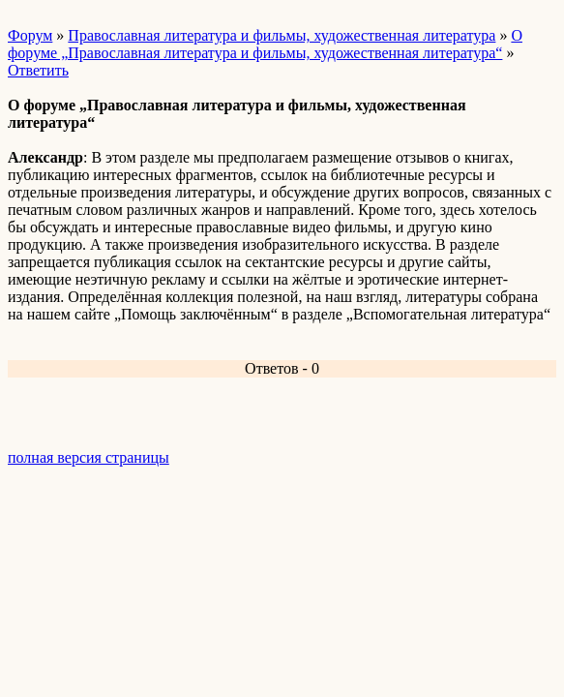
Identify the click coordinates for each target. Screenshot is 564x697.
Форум (30, 35)
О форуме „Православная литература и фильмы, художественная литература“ (265, 44)
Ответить (38, 70)
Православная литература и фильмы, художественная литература (281, 35)
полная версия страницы (88, 457)
